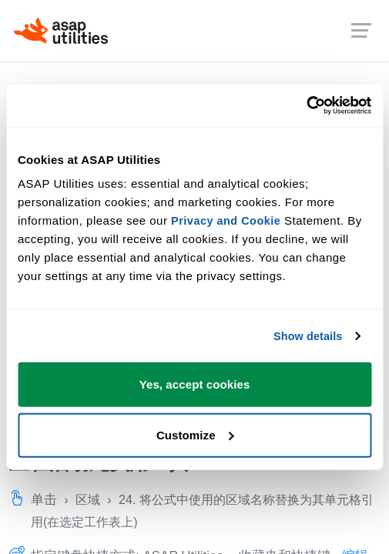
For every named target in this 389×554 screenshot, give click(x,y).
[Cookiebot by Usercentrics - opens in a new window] (303, 105)
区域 (89, 499)
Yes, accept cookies (194, 384)
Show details (306, 335)
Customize (195, 435)
